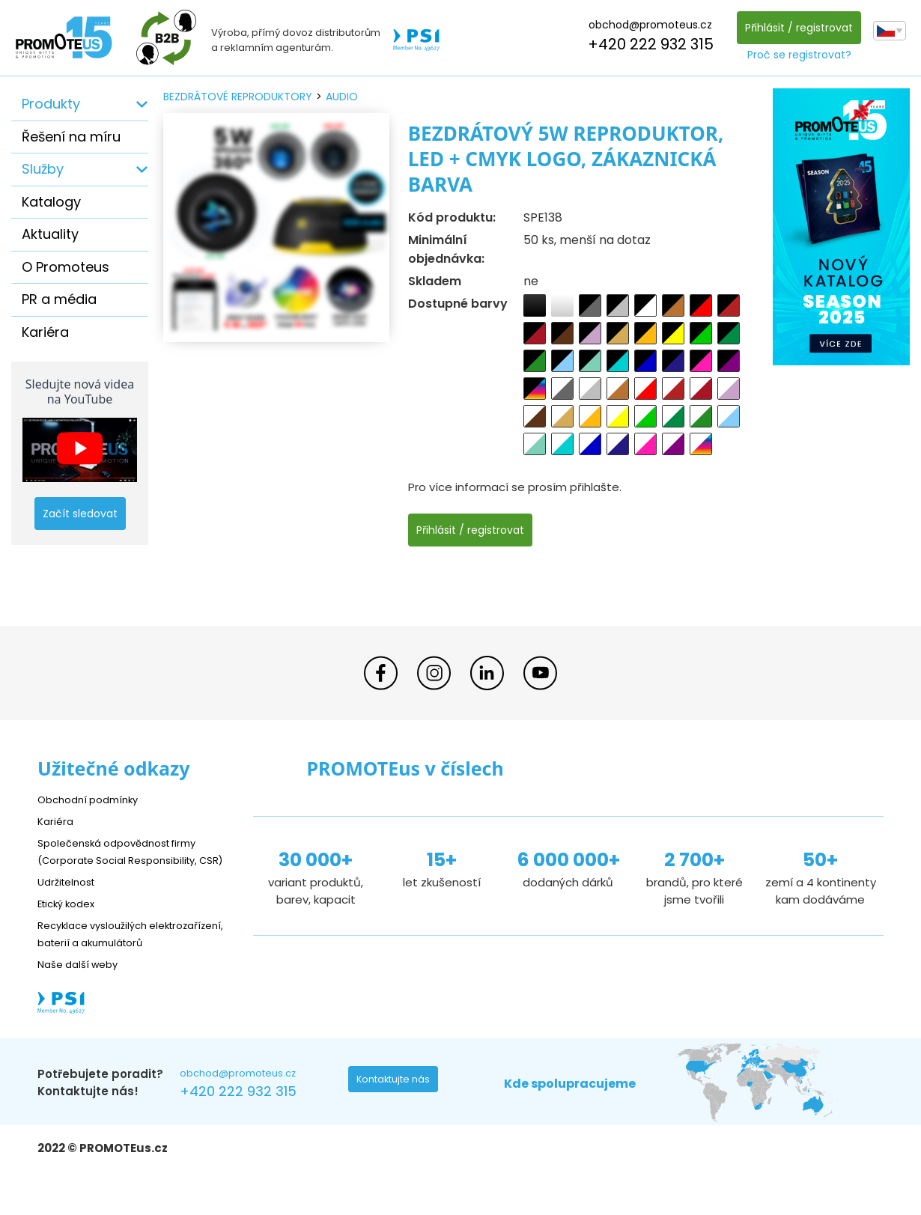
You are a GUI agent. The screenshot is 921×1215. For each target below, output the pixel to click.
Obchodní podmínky (93, 799)
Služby (43, 168)
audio (342, 96)
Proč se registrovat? (796, 54)
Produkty (51, 103)
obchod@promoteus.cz (646, 24)
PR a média (59, 299)
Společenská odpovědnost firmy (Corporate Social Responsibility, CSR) (128, 860)
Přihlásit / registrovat (795, 27)
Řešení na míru (71, 136)
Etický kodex (70, 920)
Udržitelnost (70, 899)
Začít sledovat (80, 513)
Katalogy (51, 201)
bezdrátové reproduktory (237, 96)
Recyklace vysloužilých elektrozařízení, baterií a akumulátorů (105, 959)
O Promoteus (65, 267)
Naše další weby (82, 998)
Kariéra (45, 332)
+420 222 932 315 (647, 44)
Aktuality (50, 234)
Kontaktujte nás (397, 1116)
